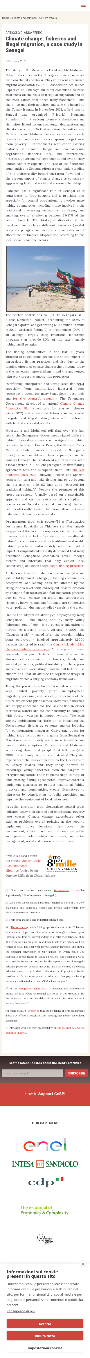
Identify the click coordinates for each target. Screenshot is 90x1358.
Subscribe (76, 1073)
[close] (82, 1264)
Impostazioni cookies (45, 1348)
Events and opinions (24, 18)
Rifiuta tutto (45, 1336)
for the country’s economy (35, 398)
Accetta (45, 1324)
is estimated (61, 890)
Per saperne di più (21, 1311)
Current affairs (48, 18)
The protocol (18, 927)
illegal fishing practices (66, 566)
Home (5, 18)
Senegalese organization (33, 988)
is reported (33, 1010)
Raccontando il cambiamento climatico (23, 866)
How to (45, 1093)
